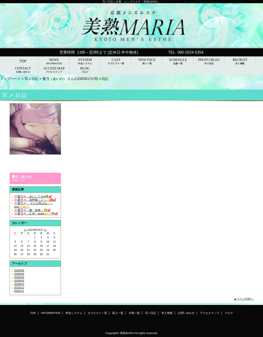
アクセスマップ (209, 313)
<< (25, 229)
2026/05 (19, 270)
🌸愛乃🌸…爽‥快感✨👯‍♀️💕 (32, 210)
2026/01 (19, 284)
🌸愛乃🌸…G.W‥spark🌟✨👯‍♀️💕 (36, 213)
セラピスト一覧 (97, 313)
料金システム (74, 313)
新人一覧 (117, 313)
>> (45, 229)
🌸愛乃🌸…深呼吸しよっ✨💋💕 (35, 200)
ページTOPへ (245, 298)
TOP (23, 61)
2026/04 (19, 273)
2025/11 (19, 291)
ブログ (229, 313)
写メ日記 (31, 79)
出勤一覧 (134, 313)
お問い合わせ (186, 313)
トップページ (10, 79)
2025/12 (19, 287)
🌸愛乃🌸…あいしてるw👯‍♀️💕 (33, 196)
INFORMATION (50, 313)
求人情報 (167, 313)
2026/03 (19, 277)
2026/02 (19, 280)
